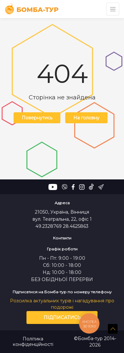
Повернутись (37, 118)
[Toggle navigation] (112, 9)
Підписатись (62, 317)
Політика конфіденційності (33, 341)
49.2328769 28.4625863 (62, 226)
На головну (86, 118)
